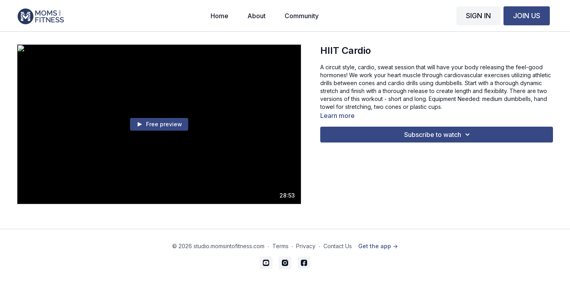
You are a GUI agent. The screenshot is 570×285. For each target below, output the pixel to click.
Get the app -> (378, 246)
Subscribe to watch (438, 134)
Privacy (305, 246)
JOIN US (526, 15)
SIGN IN (478, 15)
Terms (280, 246)
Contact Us (337, 246)
